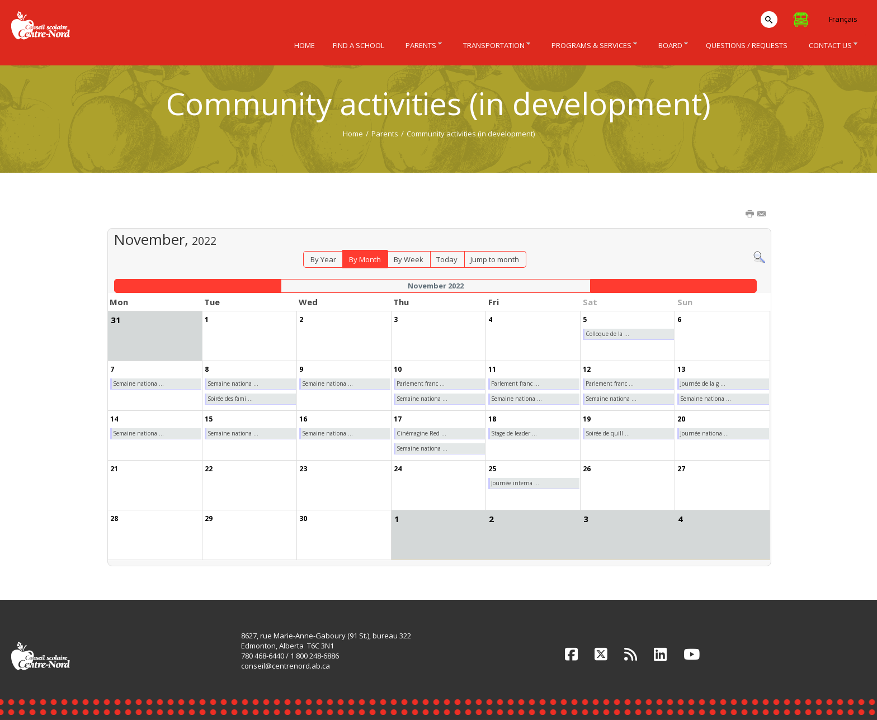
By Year (323, 259)
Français (843, 19)
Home (353, 134)
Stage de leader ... (514, 433)
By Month (365, 259)
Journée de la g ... (702, 383)
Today (447, 259)
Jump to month (494, 259)
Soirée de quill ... (608, 433)
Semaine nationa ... (138, 383)
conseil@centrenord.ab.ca (285, 666)
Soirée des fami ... (230, 398)
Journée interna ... (515, 483)
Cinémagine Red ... (421, 433)
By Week (408, 259)
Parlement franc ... (421, 383)
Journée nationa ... (704, 433)
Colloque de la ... (607, 334)
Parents (384, 134)
